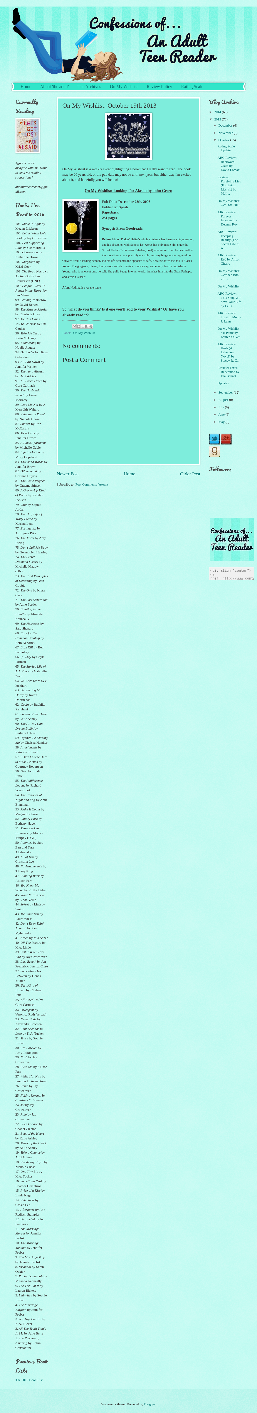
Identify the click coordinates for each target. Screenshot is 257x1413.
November (225, 133)
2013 (218, 119)
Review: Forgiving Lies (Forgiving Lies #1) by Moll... (229, 185)
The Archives (89, 86)
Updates (223, 383)
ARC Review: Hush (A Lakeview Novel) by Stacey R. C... (229, 352)
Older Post (190, 473)
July (221, 407)
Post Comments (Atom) (91, 484)
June (221, 414)
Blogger (149, 1404)
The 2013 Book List (29, 1380)
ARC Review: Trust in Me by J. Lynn (229, 317)
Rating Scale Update (226, 148)
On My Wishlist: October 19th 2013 (229, 275)
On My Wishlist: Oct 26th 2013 (229, 203)
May (221, 422)
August (223, 400)
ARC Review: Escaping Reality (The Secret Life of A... (229, 240)
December (225, 125)
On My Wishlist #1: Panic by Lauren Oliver (229, 333)
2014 (218, 112)
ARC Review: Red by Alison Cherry (229, 259)
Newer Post (68, 473)
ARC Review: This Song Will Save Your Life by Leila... (230, 299)
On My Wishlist (124, 86)
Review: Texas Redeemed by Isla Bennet (228, 372)
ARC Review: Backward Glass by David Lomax (229, 164)
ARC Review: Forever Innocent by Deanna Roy (228, 218)
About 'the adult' (54, 86)
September (226, 392)
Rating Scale (192, 86)
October (224, 140)
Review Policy (159, 86)
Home (26, 86)
